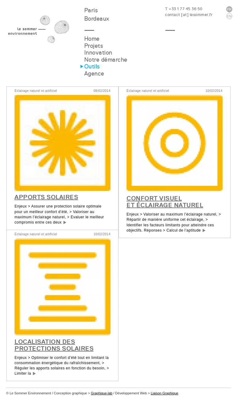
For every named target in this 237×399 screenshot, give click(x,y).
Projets (93, 46)
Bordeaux (96, 18)
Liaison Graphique (164, 393)
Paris (91, 10)
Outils (92, 66)
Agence (94, 73)
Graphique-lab (101, 393)
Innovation (98, 52)
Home (92, 38)
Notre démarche (105, 59)
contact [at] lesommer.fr (189, 14)
